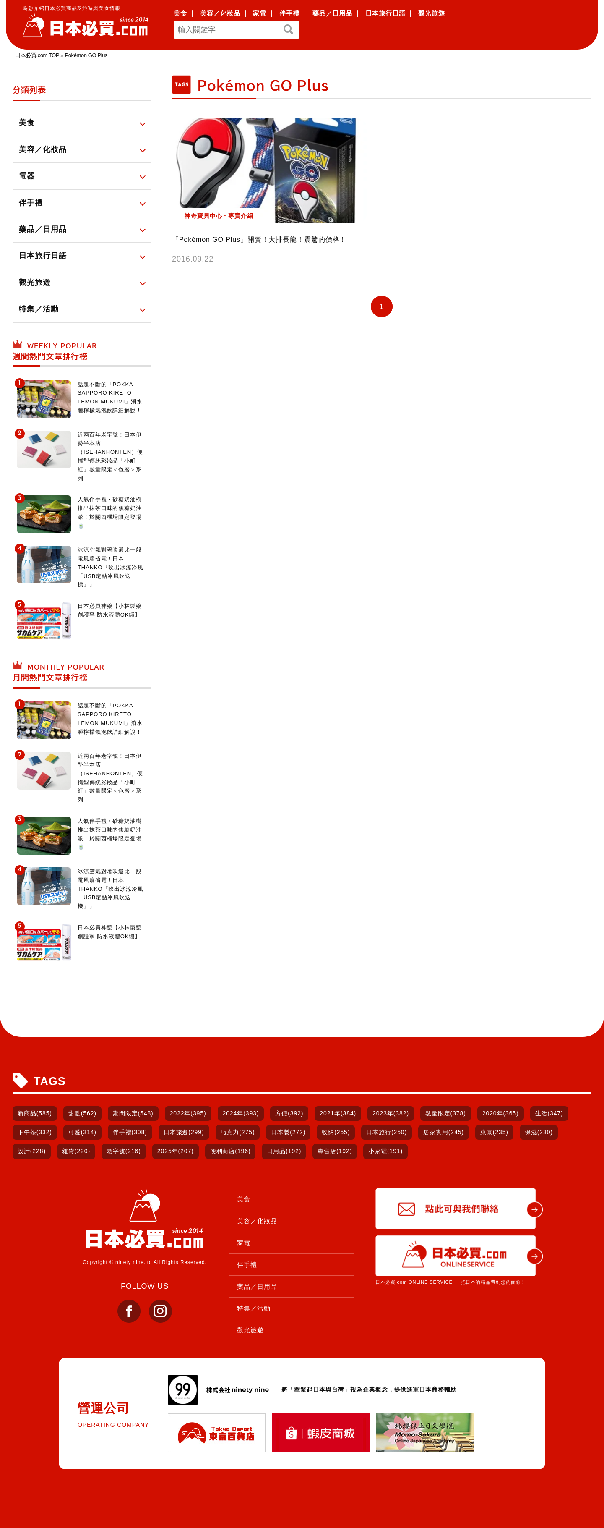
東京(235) (494, 1132)
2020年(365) (500, 1113)
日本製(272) (288, 1132)
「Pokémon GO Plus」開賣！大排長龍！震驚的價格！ (259, 239)
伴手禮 (289, 13)
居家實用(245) (443, 1132)
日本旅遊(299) (184, 1132)
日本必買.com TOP (37, 55)
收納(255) (336, 1132)
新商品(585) (35, 1113)
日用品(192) (284, 1151)
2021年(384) (338, 1113)
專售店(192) (335, 1151)
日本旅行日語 (385, 13)
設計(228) (32, 1151)
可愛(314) (82, 1132)
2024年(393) (241, 1113)
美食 (180, 13)
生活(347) (549, 1113)
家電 (259, 13)
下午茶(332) (35, 1132)
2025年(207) (175, 1151)
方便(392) (289, 1113)
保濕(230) (539, 1132)
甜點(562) (82, 1113)
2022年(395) (188, 1113)
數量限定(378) (445, 1113)
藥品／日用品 (332, 13)
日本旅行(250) (386, 1132)
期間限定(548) (133, 1113)
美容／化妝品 (220, 13)
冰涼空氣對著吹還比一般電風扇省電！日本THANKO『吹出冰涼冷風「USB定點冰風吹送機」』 (110, 567)
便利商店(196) (230, 1151)
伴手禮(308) (130, 1132)
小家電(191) (385, 1151)
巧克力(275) (238, 1132)
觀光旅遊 (431, 13)
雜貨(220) (76, 1151)
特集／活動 (254, 1308)
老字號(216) (124, 1151)
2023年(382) (390, 1113)
